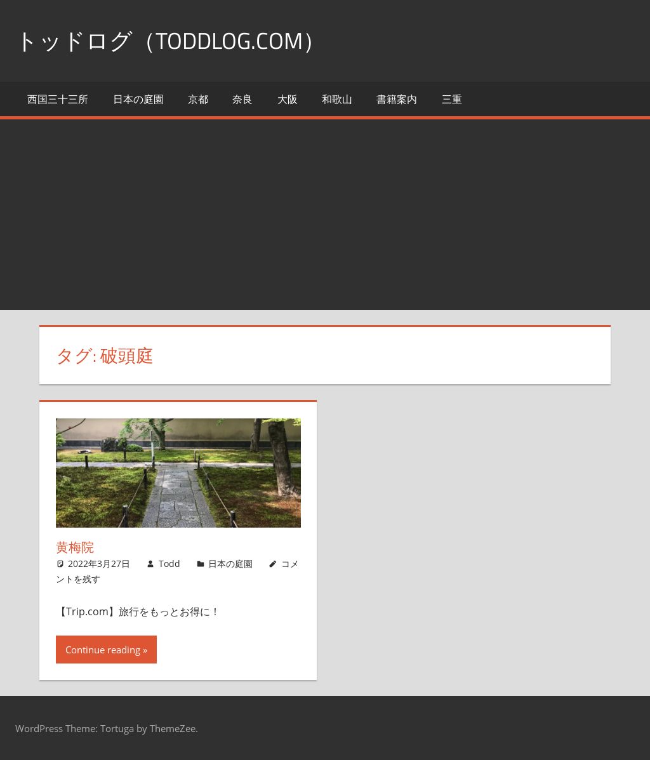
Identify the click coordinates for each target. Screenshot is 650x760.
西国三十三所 (57, 99)
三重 (452, 99)
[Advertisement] (325, 214)
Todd (169, 563)
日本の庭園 (138, 99)
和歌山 (337, 99)
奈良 (242, 99)
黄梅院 (75, 547)
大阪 (287, 99)
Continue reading (102, 649)
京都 (198, 99)
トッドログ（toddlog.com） (170, 40)
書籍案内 (396, 99)
